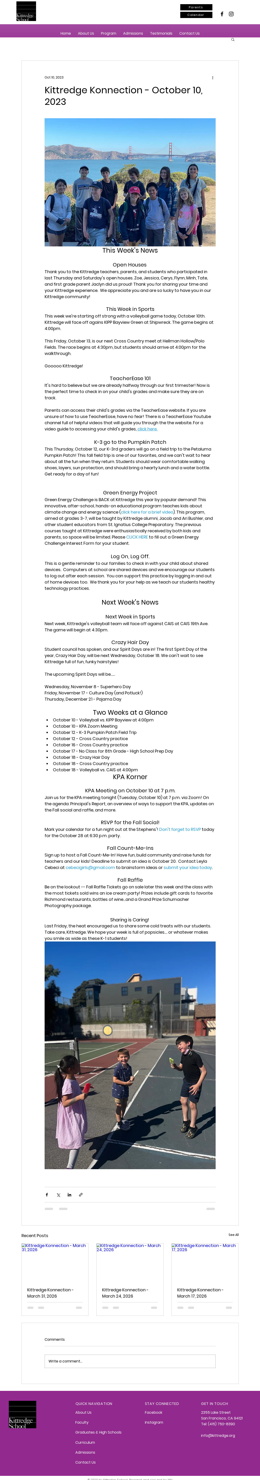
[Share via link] (81, 1194)
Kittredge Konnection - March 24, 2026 (125, 1293)
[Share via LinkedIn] (69, 1194)
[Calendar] (196, 15)
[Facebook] (222, 14)
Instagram (154, 1422)
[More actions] (213, 77)
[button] (86, 33)
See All (234, 1234)
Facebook (153, 1412)
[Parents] (196, 7)
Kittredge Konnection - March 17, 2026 (200, 1293)
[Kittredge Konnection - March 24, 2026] (130, 1262)
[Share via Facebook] (47, 1194)
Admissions (85, 1452)
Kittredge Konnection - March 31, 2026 (50, 1293)
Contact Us (85, 1462)
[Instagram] (231, 14)
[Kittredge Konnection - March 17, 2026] (205, 1262)
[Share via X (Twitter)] (58, 1194)
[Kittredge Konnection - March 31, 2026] (55, 1262)
